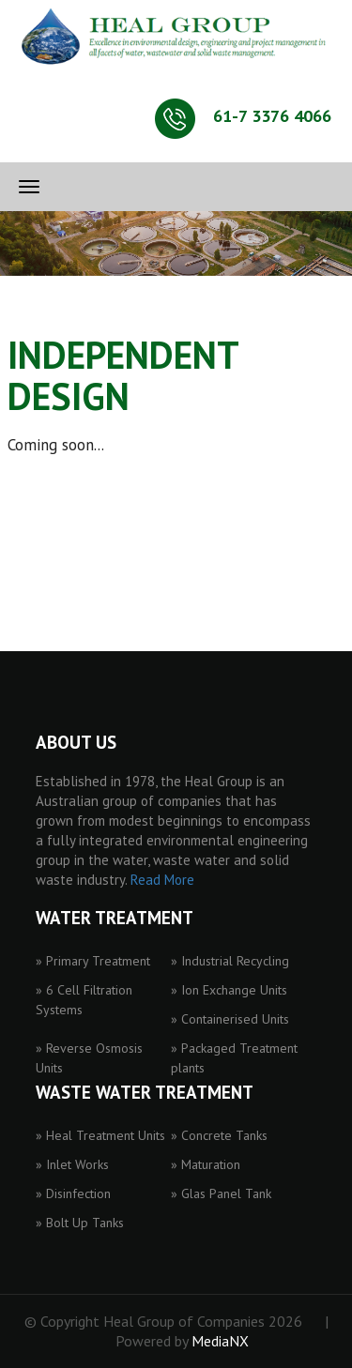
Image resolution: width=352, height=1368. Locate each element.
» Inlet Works (72, 1164)
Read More (162, 880)
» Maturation (205, 1164)
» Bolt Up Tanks (80, 1222)
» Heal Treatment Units (100, 1135)
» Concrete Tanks (219, 1135)
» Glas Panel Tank (221, 1193)
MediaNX (220, 1340)
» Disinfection (73, 1193)
